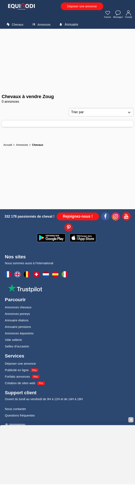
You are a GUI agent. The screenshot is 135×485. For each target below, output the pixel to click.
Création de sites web (20, 383)
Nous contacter (15, 409)
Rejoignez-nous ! (78, 216)
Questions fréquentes (20, 415)
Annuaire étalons (17, 320)
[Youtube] (126, 217)
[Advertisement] (67, 61)
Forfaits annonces (17, 376)
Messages (118, 14)
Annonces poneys (17, 313)
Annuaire (68, 24)
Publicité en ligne (17, 370)
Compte (128, 14)
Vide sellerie (13, 340)
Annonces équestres (19, 333)
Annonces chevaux (18, 307)
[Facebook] (105, 217)
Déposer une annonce (82, 6)
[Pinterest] (68, 228)
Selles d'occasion (17, 346)
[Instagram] (116, 217)
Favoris (107, 14)
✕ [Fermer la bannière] (131, 420)
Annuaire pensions (18, 327)
